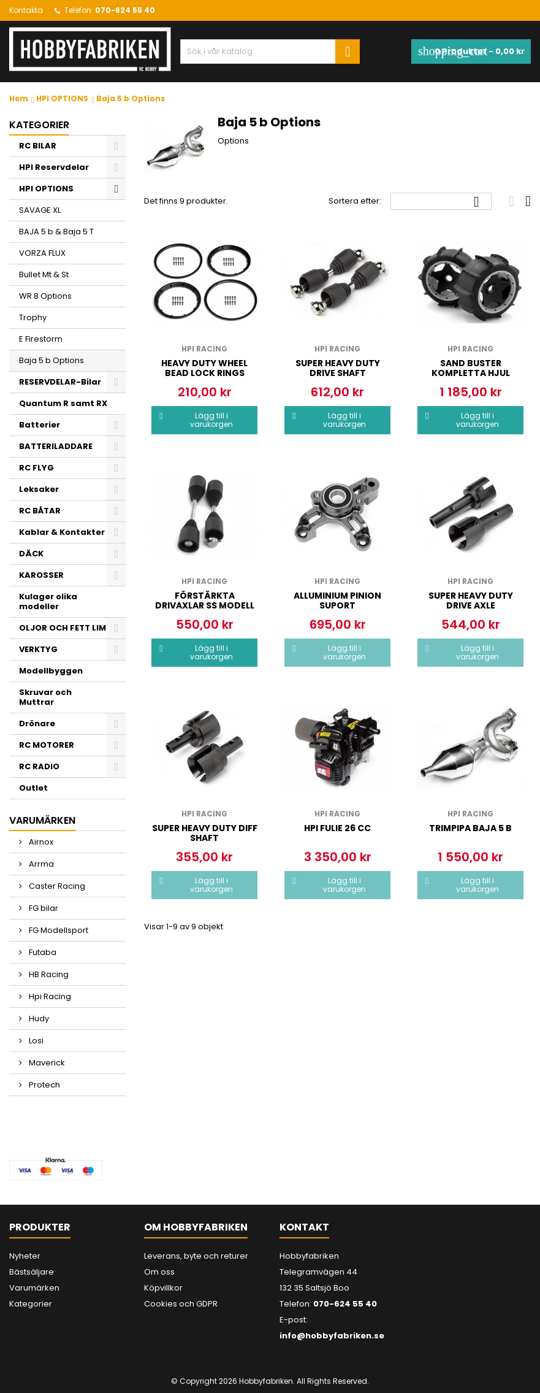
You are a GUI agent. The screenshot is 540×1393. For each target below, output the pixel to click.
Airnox (40, 842)
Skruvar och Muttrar (45, 697)
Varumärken (34, 1288)
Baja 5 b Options (51, 360)
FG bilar (42, 908)
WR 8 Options (45, 296)
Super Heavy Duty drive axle (470, 600)
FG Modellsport (57, 930)
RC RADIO (39, 766)
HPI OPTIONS (46, 188)
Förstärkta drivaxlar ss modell (204, 600)
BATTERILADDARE (56, 446)
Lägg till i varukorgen (195, 419)
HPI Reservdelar (54, 167)
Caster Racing (56, 886)
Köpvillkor (163, 1288)
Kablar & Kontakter (62, 532)
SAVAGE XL (40, 210)
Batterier (39, 425)
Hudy (38, 1018)
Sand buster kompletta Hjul (471, 368)
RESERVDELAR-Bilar (60, 382)
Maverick (46, 1063)
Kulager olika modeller (48, 601)
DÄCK (31, 553)
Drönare (37, 723)
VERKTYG (38, 649)
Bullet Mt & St (44, 274)
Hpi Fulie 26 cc (337, 828)
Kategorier (39, 125)
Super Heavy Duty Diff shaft (204, 833)
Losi (35, 1040)
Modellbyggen (51, 671)
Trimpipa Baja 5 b (470, 828)
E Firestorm (41, 339)
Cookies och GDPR (181, 1304)
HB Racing (48, 974)
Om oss (159, 1272)
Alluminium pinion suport (337, 600)
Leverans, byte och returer (196, 1256)
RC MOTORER (46, 745)
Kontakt (304, 1227)
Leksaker (39, 489)
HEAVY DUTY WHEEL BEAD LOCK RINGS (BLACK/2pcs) (204, 373)
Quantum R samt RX (63, 403)
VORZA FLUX (42, 253)
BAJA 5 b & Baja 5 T (56, 231)
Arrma (40, 864)
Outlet (33, 788)
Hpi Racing (49, 996)
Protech (43, 1085)
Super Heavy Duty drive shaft (337, 368)
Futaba (41, 952)
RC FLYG (36, 468)
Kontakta (26, 10)
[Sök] (270, 51)
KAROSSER (41, 575)
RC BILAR (37, 146)
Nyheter (24, 1256)
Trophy (33, 317)
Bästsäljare (31, 1272)
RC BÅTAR (40, 510)
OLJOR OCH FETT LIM (62, 628)
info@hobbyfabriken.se (332, 1335)
